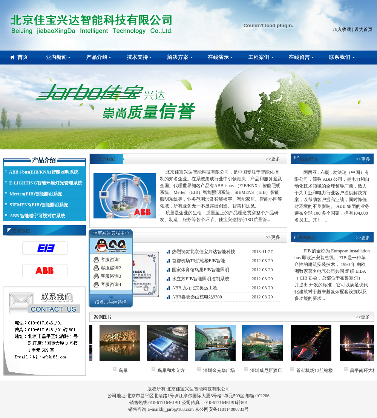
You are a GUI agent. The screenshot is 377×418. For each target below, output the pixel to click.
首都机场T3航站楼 (323, 370)
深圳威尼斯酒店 (275, 370)
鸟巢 (132, 370)
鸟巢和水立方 (180, 370)
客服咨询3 (111, 274)
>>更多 (273, 158)
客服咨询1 (111, 257)
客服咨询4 (111, 282)
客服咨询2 (111, 265)
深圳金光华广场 (228, 370)
